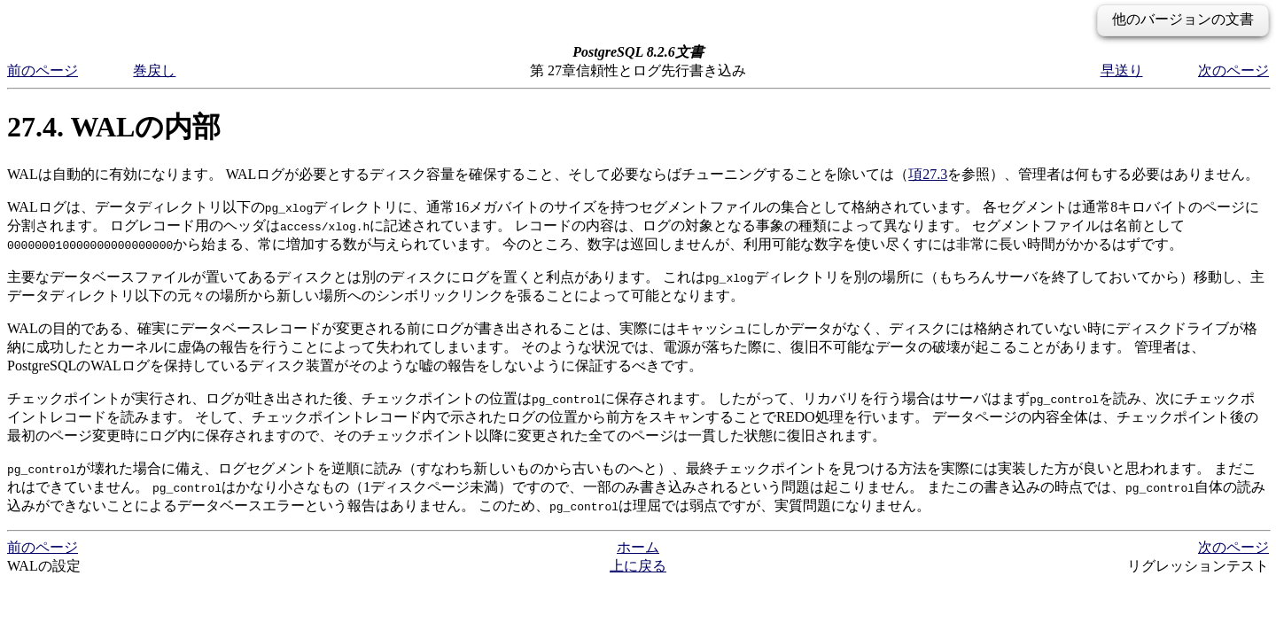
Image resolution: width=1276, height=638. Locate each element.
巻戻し (154, 70)
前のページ (42, 70)
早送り (1122, 70)
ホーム (638, 547)
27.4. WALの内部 (114, 127)
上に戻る (638, 565)
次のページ (1233, 70)
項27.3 (927, 174)
